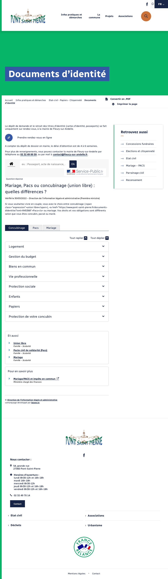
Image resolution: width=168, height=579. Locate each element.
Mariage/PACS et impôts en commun (36, 378)
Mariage (18, 357)
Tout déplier (99, 238)
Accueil (9, 100)
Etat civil (128, 158)
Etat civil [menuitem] (15, 515)
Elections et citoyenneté (138, 151)
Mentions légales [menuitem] (76, 573)
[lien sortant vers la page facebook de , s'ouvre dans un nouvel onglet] (147, 5)
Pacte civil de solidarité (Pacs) (30, 350)
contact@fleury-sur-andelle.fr (70, 154)
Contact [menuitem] (96, 573)
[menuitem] (66, 16)
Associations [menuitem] (94, 515)
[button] (56, 247)
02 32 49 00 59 (28, 154)
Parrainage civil (132, 172)
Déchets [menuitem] (14, 525)
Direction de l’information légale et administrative (32, 400)
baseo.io (35, 402)
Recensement (131, 180)
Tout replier (78, 238)
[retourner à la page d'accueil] (28, 16)
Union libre (19, 343)
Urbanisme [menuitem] (93, 525)
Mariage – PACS (133, 165)
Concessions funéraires (137, 143)
